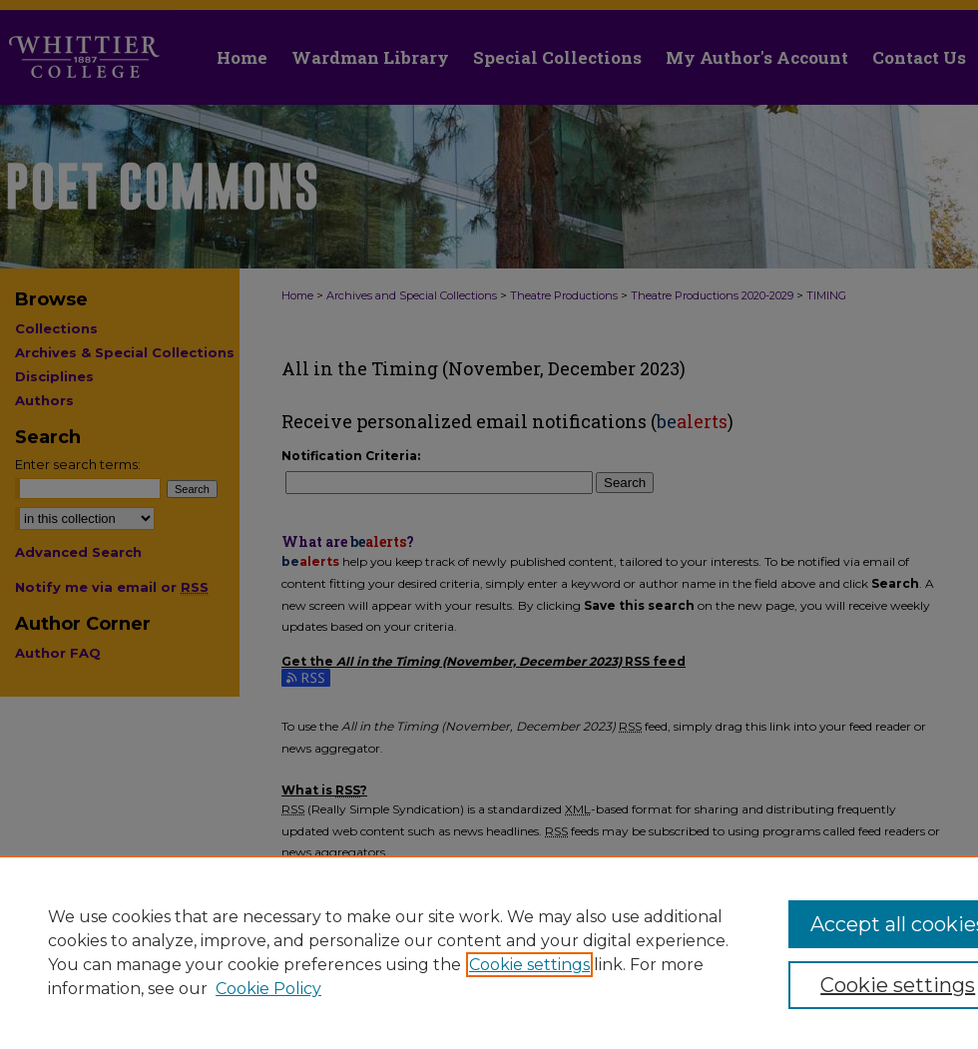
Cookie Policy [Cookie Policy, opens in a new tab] (268, 988)
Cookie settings (529, 964)
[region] (489, 952)
